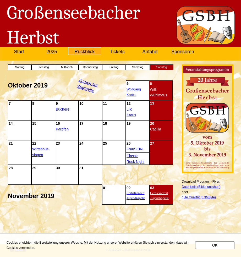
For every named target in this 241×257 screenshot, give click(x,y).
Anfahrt (149, 51)
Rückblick (84, 51)
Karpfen (62, 129)
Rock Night (135, 162)
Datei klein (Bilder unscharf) (201, 187)
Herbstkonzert (135, 193)
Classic (132, 156)
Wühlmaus (158, 95)
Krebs (131, 95)
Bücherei (63, 109)
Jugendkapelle (136, 198)
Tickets (117, 51)
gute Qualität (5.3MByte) (199, 197)
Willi (153, 89)
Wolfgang (134, 89)
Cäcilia (155, 129)
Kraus (131, 115)
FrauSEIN (135, 149)
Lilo (129, 109)
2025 (51, 51)
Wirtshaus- (41, 149)
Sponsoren (182, 51)
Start (19, 51)
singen (37, 155)
